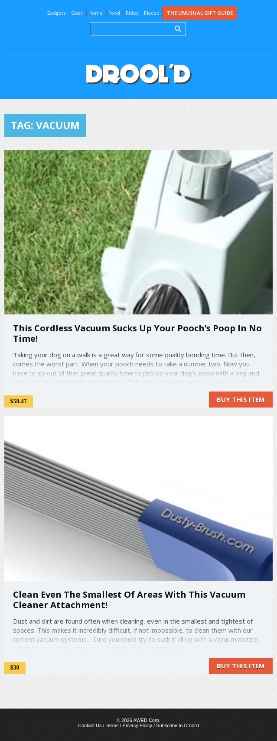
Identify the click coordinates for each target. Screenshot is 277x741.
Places (151, 13)
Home (95, 13)
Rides (132, 13)
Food (114, 13)
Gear (77, 13)
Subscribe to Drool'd (177, 725)
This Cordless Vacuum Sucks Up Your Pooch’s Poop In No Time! (137, 333)
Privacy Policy (137, 725)
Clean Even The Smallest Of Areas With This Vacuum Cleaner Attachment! (129, 600)
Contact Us (89, 725)
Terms (111, 725)
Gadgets (55, 13)
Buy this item (241, 399)
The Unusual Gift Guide (200, 13)
